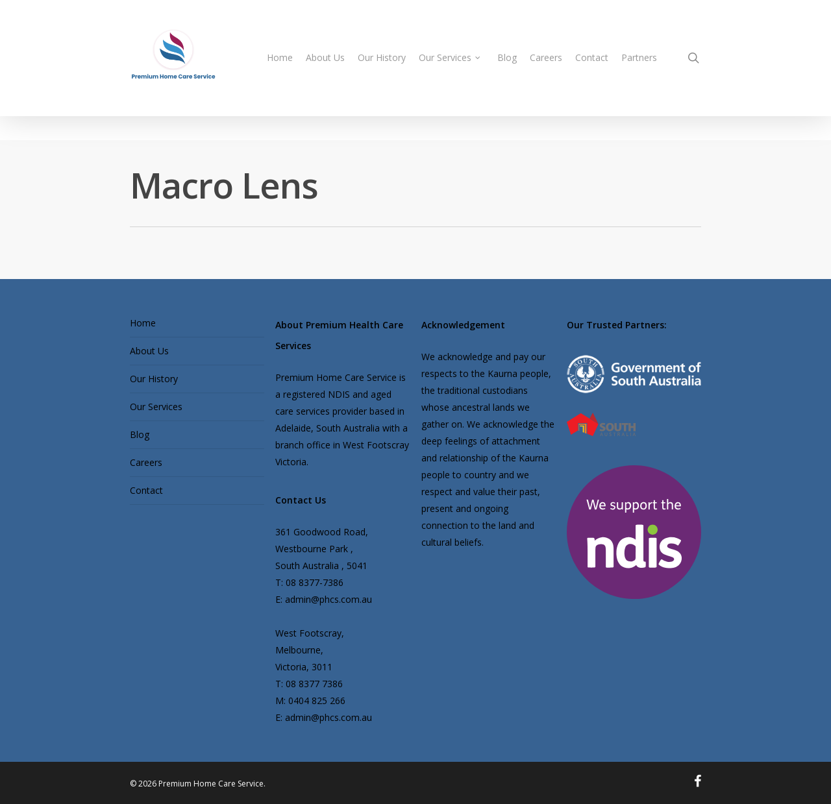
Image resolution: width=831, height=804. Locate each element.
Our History (154, 378)
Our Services (156, 406)
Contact (146, 490)
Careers (146, 462)
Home (143, 323)
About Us (149, 351)
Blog (139, 434)
